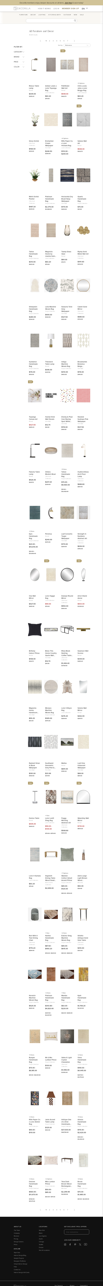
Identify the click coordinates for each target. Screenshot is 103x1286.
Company (17, 1227)
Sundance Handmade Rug (33, 358)
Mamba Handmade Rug (65, 991)
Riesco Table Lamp (34, 81)
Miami (40, 1227)
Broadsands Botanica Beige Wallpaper (82, 358)
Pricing (16, 1233)
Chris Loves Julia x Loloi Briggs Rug (82, 82)
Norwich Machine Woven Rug (33, 991)
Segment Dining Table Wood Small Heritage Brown (50, 872)
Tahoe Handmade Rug (33, 247)
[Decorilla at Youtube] (85, 1239)
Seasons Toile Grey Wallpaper (66, 303)
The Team (17, 1224)
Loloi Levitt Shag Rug (49, 813)
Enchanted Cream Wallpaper (49, 137)
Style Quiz (17, 1246)
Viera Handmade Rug (82, 1053)
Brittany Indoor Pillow (34, 646)
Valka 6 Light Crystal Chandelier (66, 1053)
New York (42, 1224)
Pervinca (48, 528)
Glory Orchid (34, 135)
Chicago (41, 1236)
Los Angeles (43, 1230)
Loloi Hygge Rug (50, 591)
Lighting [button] (27, 15)
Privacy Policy (72, 1281)
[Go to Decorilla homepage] (20, 1280)
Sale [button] (67, 15)
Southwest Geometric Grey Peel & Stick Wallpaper (49, 759)
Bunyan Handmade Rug (33, 1053)
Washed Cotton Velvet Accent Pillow (66, 872)
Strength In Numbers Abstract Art (82, 530)
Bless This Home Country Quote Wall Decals (51, 647)
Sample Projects (19, 1252)
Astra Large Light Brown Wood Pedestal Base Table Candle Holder (83, 872)
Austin (41, 1233)
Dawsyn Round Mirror (67, 591)
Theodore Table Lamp (49, 357)
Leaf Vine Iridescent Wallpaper (81, 759)
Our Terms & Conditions (59, 1281)
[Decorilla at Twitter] (80, 1239)
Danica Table (34, 812)
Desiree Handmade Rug (33, 1177)
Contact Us (17, 1264)
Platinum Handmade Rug (49, 192)
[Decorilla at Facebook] (70, 1239)
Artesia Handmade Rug (82, 1115)
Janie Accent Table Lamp (50, 1114)
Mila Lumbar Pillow (50, 1176)
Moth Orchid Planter (34, 191)
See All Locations (44, 1244)
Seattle (41, 1239)
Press (15, 1239)
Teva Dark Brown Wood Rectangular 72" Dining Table (66, 1177)
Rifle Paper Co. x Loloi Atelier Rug (35, 1115)
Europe (41, 1241)
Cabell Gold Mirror (82, 302)
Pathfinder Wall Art (65, 81)
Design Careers (19, 1236)
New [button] (61, 15)
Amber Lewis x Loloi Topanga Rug (51, 82)
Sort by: (60, 39)
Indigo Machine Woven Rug (65, 358)
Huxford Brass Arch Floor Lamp (83, 468)
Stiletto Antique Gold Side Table (83, 932)
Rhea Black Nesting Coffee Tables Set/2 (66, 647)
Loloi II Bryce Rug (66, 703)
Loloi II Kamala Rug (35, 871)
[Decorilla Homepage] (22, 8)
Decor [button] (18, 15)
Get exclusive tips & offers (75, 1221)
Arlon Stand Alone (82, 591)
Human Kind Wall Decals (50, 412)
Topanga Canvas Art (33, 412)
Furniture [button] (9, 15)
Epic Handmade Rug (33, 530)
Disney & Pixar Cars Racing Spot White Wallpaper (67, 413)
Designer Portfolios (20, 1255)
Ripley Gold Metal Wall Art (83, 246)
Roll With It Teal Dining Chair (33, 932)
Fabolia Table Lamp (34, 467)
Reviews (16, 1230)
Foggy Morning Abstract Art (66, 814)
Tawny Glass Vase (66, 246)
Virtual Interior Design (20, 1258)
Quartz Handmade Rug (82, 192)
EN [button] (85, 8)
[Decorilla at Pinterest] (75, 1239)
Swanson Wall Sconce (83, 646)
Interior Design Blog (20, 1249)
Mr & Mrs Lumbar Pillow (50, 1052)
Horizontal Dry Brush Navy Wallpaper (67, 192)
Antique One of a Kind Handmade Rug (66, 1115)
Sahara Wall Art (82, 136)
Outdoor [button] (52, 15)
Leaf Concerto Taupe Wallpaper (66, 530)
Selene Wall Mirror (82, 703)
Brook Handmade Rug (82, 1177)
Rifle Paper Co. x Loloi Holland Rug (67, 137)
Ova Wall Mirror (32, 591)
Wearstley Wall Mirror (83, 813)
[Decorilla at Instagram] (65, 1239)
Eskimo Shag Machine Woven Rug (66, 932)
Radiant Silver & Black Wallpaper (34, 759)
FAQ (15, 1261)
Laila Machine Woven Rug (50, 302)
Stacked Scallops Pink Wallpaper (83, 413)
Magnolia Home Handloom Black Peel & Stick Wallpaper (34, 704)
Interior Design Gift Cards (21, 1266)
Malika (64, 757)
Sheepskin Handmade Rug (33, 303)
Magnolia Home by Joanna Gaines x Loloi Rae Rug (51, 247)
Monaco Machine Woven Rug (49, 704)
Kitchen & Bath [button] (40, 15)
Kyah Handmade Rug (82, 991)
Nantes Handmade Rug (49, 932)
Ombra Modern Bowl (50, 467)
